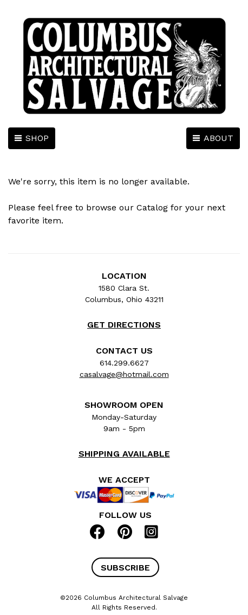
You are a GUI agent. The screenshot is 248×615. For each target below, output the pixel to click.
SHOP (37, 138)
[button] (125, 567)
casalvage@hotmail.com (124, 374)
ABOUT (218, 138)
